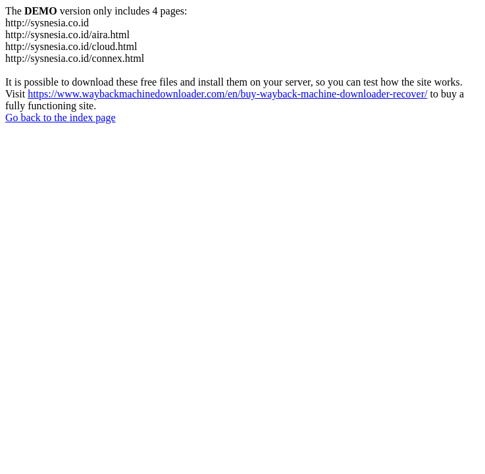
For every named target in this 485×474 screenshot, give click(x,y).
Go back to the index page (60, 117)
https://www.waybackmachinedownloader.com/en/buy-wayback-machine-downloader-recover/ (227, 93)
